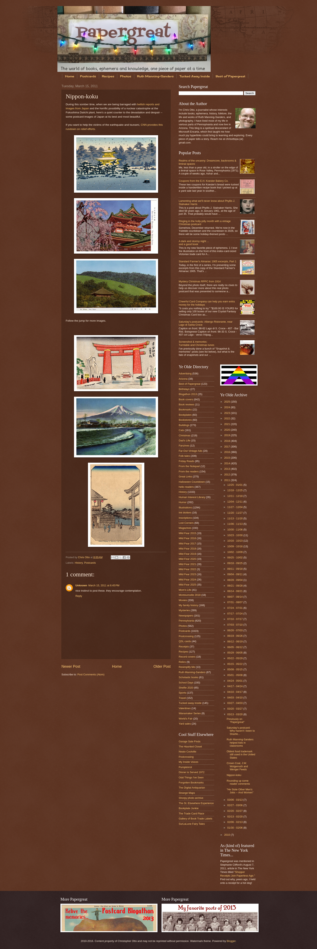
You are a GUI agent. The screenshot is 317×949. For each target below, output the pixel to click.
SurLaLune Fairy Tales (192, 823)
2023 (227, 412)
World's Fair (185, 718)
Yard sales (185, 723)
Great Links (185, 476)
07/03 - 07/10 (235, 624)
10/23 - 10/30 (235, 535)
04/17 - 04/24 (235, 686)
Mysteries (184, 610)
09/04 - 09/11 (235, 574)
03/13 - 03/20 (235, 714)
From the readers (189, 471)
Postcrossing (186, 636)
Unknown (81, 585)
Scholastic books (188, 677)
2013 (227, 468)
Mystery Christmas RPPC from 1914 (200, 281)
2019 (227, 435)
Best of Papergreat (230, 76)
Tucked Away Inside (195, 76)
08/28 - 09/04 (235, 579)
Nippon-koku (234, 775)
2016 (227, 452)
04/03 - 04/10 (235, 697)
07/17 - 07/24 (235, 613)
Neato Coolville (187, 751)
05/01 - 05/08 (235, 675)
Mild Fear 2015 (187, 533)
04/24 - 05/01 (235, 680)
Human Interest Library (192, 497)
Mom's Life (185, 589)
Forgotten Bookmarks (191, 782)
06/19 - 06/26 (235, 635)
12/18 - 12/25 (235, 490)
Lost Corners (186, 522)
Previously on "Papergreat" (235, 720)
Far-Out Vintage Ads (190, 450)
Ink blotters (185, 512)
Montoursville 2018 (190, 594)
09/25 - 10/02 (235, 557)
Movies (183, 600)
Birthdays (184, 389)
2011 (227, 480)
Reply (78, 595)
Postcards (88, 76)
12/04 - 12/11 (235, 501)
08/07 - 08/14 (235, 596)
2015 (227, 457)
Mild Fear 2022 (187, 569)
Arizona (183, 378)
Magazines (185, 527)
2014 (227, 463)
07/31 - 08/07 (235, 602)
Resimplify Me (187, 666)
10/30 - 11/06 (235, 529)
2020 (227, 429)
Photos (125, 76)
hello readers (186, 486)
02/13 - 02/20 (235, 816)
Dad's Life (184, 440)
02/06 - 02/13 (235, 822)
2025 (227, 401)
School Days (186, 682)
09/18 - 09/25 (235, 563)
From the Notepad (189, 466)
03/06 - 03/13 (235, 799)
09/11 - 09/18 (235, 568)
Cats (181, 430)
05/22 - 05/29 (235, 658)
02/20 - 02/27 (235, 810)
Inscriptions (185, 517)
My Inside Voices (188, 761)
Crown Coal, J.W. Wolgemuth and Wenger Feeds (237, 766)
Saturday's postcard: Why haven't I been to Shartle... (241, 730)
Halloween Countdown (192, 481)
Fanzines (184, 445)
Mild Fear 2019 (187, 553)
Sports (182, 692)
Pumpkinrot (185, 767)
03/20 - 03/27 (235, 708)
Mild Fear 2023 (187, 574)
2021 (227, 424)
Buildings (184, 425)
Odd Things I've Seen (191, 777)
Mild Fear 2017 (187, 543)
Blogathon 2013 (188, 394)
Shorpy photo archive (191, 797)
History (79, 562)
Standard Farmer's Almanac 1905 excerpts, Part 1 (207, 261)
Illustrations (185, 507)
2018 (227, 440)
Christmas (184, 435)
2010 (227, 834)
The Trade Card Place (191, 813)
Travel (182, 697)
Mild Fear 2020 (187, 558)
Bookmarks (185, 409)
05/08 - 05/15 (235, 669)
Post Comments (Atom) (91, 674)
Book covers (186, 399)
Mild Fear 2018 (187, 548)
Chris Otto (84, 557)
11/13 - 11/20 (235, 518)
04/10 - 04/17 (235, 691)
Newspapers (186, 615)
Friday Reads (186, 461)
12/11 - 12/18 (235, 495)
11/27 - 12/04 (235, 507)
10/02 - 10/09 (235, 552)
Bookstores (185, 419)
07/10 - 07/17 (235, 619)
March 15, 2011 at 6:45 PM (103, 585)
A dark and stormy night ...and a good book (194, 243)
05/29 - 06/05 (235, 652)
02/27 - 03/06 (235, 805)
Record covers (187, 656)
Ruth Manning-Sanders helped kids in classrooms (240, 742)
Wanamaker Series (190, 713)
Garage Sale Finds (189, 741)
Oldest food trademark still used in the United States (241, 754)
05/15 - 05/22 (235, 663)
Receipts (184, 646)
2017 (227, 446)
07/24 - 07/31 (235, 607)
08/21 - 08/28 (235, 585)
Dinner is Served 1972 (191, 772)
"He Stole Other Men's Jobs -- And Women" (240, 791)
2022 (227, 418)
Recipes (108, 76)
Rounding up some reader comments (238, 782)
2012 (227, 474)
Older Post (162, 666)
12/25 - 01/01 (235, 484)
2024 (227, 407)
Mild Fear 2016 (187, 538)
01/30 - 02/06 (235, 827)
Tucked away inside (190, 703)
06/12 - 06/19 (235, 641)
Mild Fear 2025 (187, 584)
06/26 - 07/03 (235, 630)
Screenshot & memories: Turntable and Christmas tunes (196, 343)
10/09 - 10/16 (235, 546)
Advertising (185, 373)
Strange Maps (187, 792)
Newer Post (70, 666)
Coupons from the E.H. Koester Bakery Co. (203, 180)
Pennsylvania (186, 620)
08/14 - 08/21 (235, 591)
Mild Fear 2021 (187, 564)
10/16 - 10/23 (235, 540)
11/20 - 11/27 (235, 512)
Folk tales (184, 455)
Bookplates (185, 414)
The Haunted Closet (190, 746)
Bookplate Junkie (189, 808)
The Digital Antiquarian (192, 787)
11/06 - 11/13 (235, 523)
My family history (188, 605)
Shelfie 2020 (186, 687)
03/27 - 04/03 (235, 703)
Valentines (185, 708)
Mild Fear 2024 (187, 579)
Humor (183, 502)
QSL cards (185, 641)
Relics (182, 661)
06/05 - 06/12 (235, 647)
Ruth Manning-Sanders (155, 76)
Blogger (231, 941)
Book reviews (186, 404)
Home (69, 76)
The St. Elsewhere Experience (196, 803)
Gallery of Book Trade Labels (195, 818)
